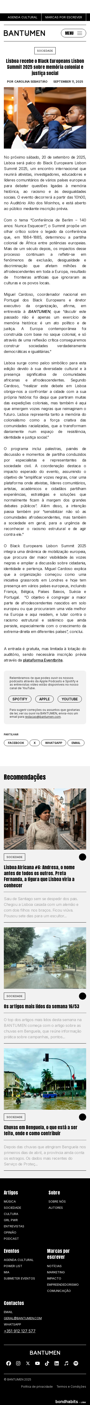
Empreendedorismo (63, 1284)
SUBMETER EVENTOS (19, 1278)
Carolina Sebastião (31, 81)
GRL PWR (11, 1220)
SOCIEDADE (14, 857)
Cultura (11, 1214)
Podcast (11, 1238)
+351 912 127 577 (20, 1331)
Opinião (10, 1232)
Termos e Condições (71, 1386)
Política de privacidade (37, 1386)
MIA (6, 1272)
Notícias (54, 1266)
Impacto (54, 1278)
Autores (55, 1207)
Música (10, 1201)
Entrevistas (14, 1226)
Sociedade (45, 50)
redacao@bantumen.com (43, 716)
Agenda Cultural (19, 1260)
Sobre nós (57, 1201)
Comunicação (59, 1291)
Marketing (56, 1272)
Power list (13, 1266)
